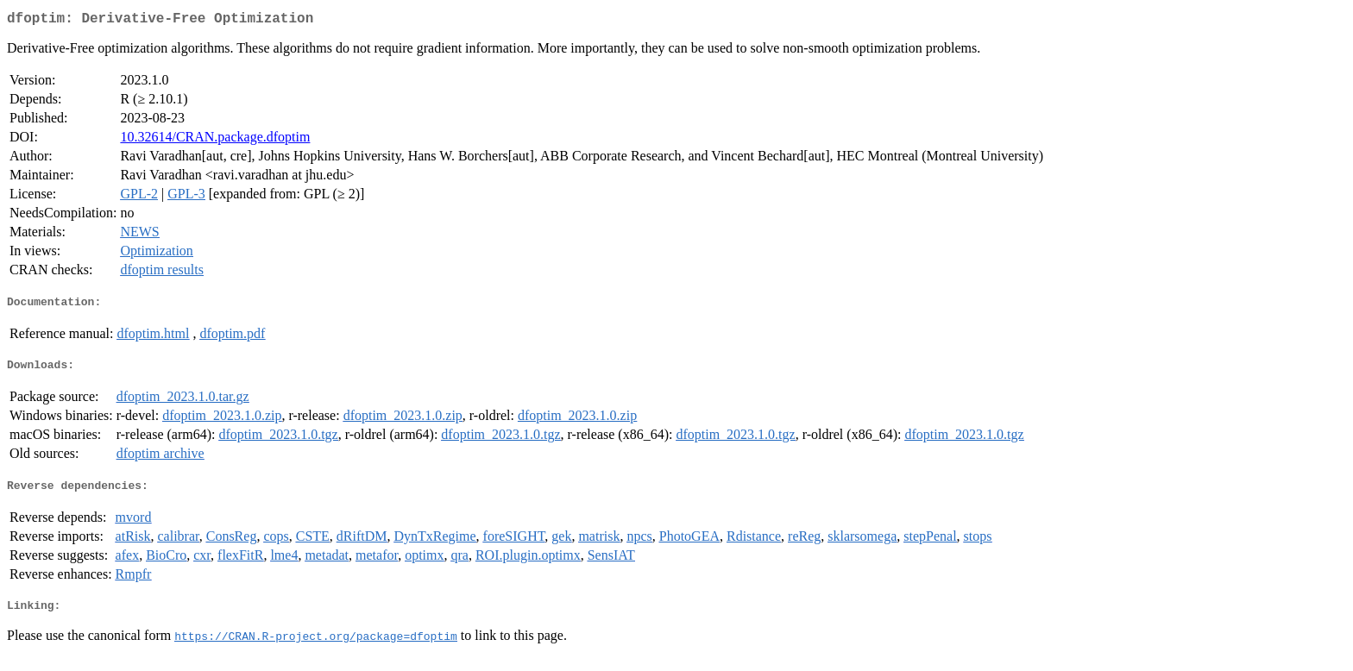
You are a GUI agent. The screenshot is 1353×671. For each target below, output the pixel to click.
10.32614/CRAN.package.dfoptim (215, 140)
